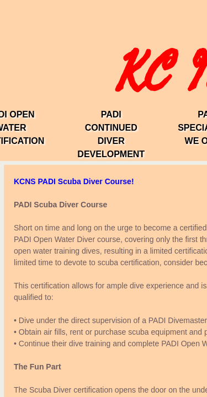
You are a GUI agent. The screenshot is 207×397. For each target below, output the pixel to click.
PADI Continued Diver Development (111, 134)
